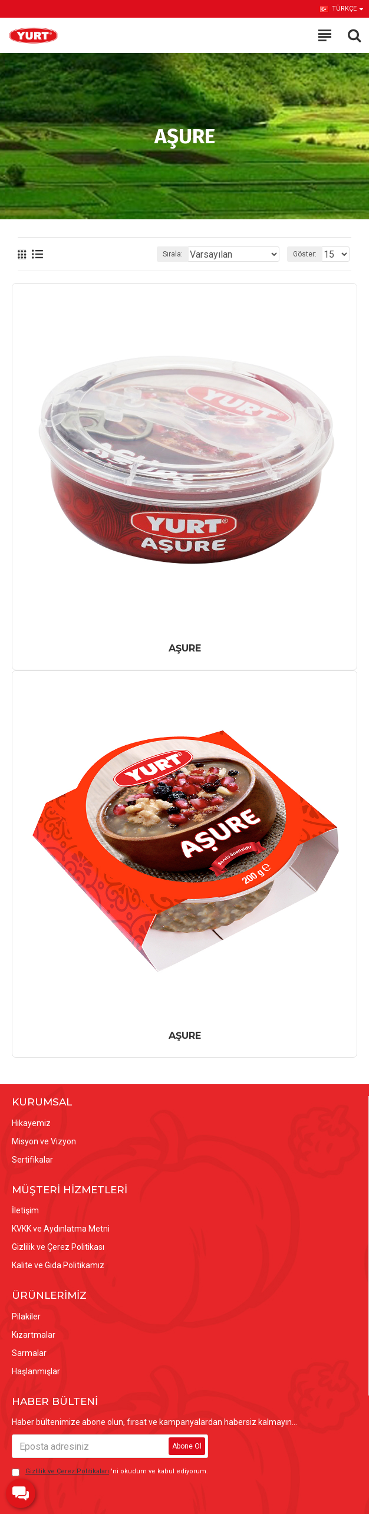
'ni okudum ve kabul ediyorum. (110, 1472)
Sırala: (173, 254)
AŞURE (185, 648)
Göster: (305, 254)
